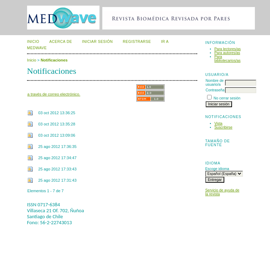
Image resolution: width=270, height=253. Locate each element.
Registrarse (137, 42)
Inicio (33, 42)
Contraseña (215, 90)
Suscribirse (223, 127)
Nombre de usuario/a (215, 82)
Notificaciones (54, 60)
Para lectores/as (227, 49)
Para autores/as (227, 53)
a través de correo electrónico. (54, 94)
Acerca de (60, 42)
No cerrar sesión (227, 98)
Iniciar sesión (97, 42)
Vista (218, 123)
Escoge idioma (217, 169)
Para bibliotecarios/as (227, 59)
